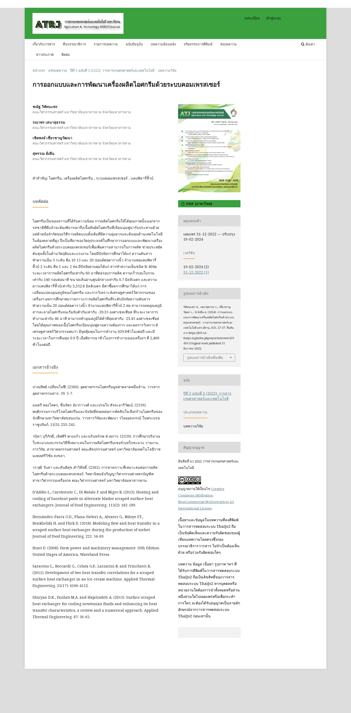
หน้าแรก (38, 70)
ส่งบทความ (228, 44)
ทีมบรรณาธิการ (74, 44)
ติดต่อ (65, 54)
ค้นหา (308, 44)
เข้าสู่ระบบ (273, 18)
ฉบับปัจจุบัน (134, 44)
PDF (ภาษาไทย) (198, 204)
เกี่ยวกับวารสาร (43, 44)
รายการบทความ (106, 44)
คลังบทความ (57, 70)
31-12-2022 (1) (196, 272)
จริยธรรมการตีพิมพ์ (198, 44)
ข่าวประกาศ (45, 54)
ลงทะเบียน (252, 18)
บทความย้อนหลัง (163, 44)
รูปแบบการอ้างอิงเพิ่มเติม (205, 357)
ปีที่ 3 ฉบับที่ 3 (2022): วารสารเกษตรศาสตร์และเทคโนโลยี (112, 70)
